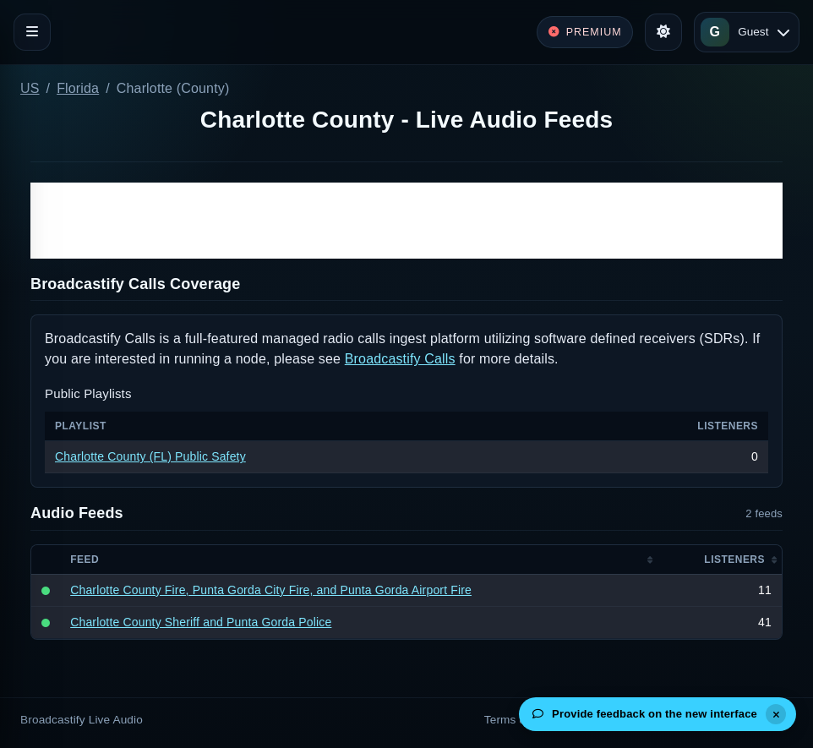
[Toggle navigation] (32, 32)
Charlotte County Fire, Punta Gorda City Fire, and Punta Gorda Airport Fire (271, 590)
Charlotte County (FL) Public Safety (150, 456)
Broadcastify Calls (400, 359)
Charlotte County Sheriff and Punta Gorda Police (200, 622)
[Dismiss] (776, 714)
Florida (78, 88)
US (30, 88)
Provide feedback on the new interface (644, 713)
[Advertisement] (406, 221)
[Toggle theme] (663, 32)
